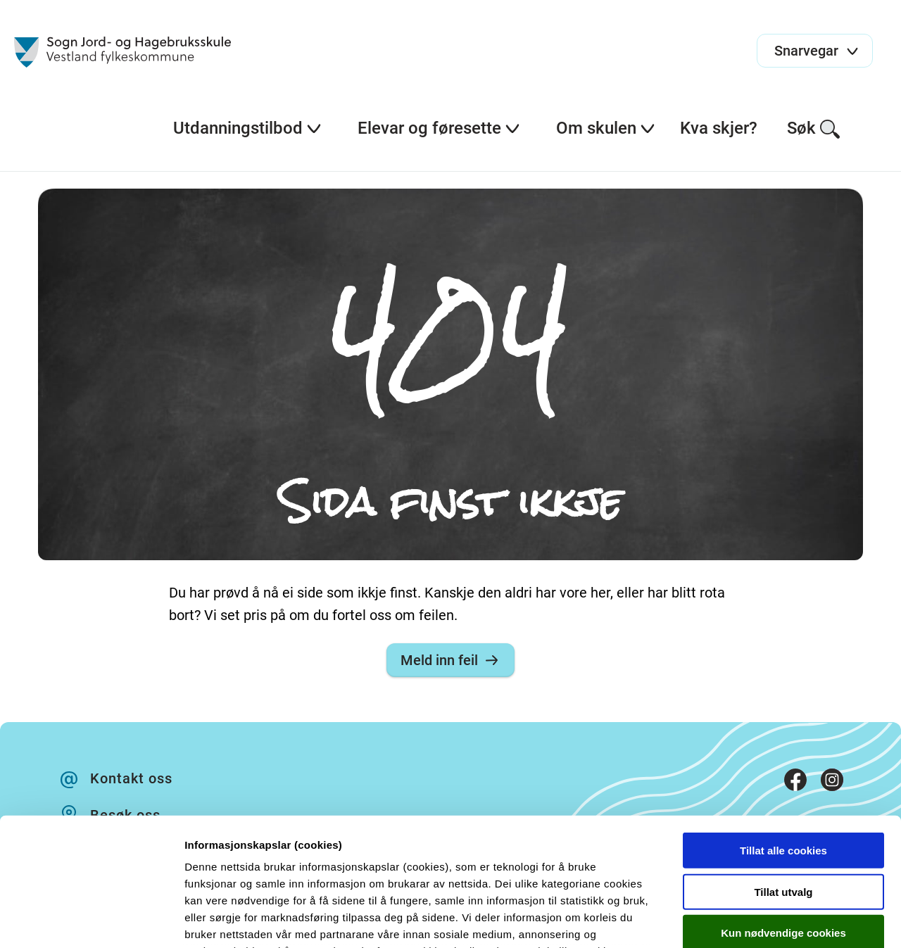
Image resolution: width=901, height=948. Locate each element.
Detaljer (749, 920)
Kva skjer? (718, 128)
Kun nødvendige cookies (783, 813)
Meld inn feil (450, 660)
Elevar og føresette (439, 128)
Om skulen (606, 128)
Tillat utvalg (783, 772)
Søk (814, 129)
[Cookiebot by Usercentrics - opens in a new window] (91, 920)
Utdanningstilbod (247, 128)
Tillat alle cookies (783, 731)
